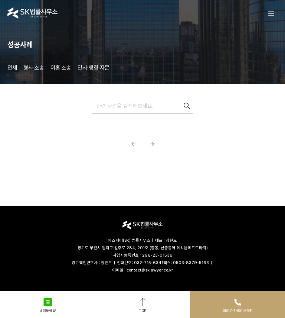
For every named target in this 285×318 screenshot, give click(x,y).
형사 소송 (33, 67)
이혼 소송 (60, 67)
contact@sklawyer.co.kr (150, 270)
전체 (12, 67)
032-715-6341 (148, 262)
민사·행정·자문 (93, 67)
